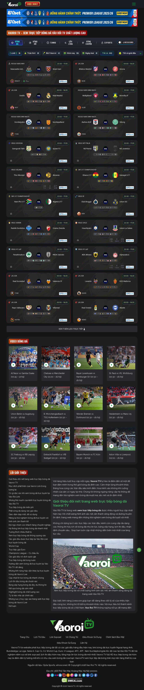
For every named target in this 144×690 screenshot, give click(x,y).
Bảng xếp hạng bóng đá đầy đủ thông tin (28, 585)
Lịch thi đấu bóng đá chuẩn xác (23, 581)
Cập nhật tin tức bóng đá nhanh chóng (26, 578)
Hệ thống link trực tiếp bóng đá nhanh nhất (28, 528)
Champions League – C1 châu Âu (24, 553)
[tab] (16, 42)
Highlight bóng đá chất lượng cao (24, 592)
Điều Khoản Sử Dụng (92, 637)
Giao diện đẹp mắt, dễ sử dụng (23, 514)
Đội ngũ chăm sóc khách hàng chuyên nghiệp (30, 525)
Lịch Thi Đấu (39, 637)
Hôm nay (71, 53)
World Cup (14, 546)
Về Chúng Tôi (72, 637)
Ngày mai (90, 53)
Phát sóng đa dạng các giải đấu (23, 511)
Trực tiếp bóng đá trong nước (22, 560)
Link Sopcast (55, 637)
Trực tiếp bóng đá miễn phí (21, 507)
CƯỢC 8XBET (32, 4)
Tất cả (107, 53)
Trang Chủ (24, 637)
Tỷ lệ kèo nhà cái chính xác (21, 595)
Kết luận (12, 606)
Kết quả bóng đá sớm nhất (21, 588)
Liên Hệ (83, 643)
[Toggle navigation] (133, 4)
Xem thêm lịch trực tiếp (72, 329)
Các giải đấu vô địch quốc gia (22, 557)
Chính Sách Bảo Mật (115, 637)
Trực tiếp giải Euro (17, 550)
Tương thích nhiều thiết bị (20, 532)
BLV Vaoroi (51, 53)
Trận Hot (32, 53)
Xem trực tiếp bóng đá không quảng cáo (27, 535)
